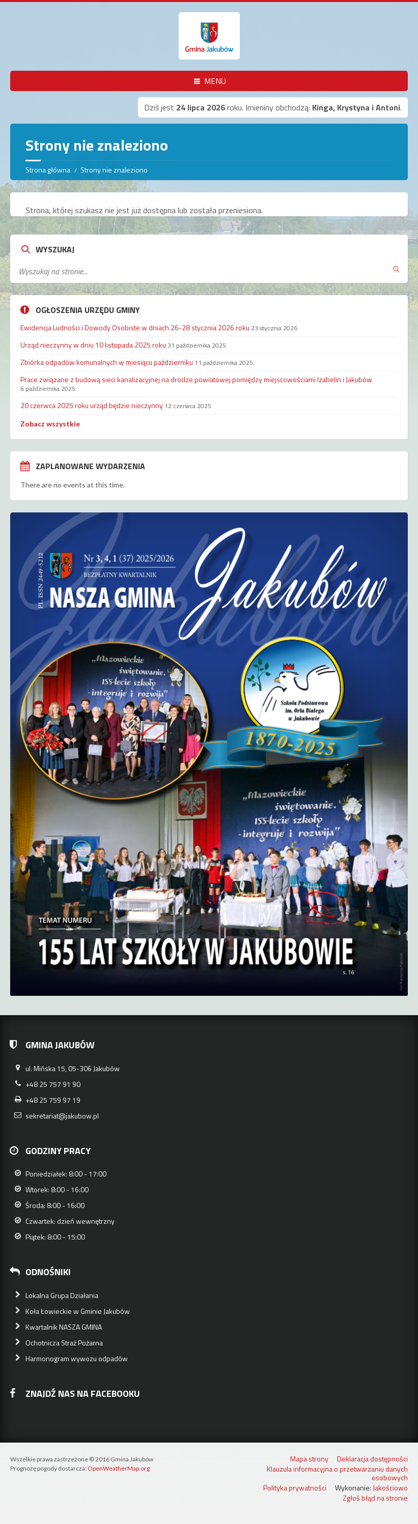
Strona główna (47, 169)
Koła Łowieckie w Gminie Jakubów (77, 1311)
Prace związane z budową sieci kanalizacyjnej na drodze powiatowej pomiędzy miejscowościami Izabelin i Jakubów (196, 379)
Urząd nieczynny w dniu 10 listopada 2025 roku (93, 344)
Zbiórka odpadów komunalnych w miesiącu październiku (106, 362)
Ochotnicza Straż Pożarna (64, 1342)
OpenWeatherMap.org (119, 1468)
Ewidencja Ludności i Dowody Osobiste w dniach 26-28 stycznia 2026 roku (134, 327)
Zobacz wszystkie (50, 423)
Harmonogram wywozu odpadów (76, 1358)
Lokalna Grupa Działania (61, 1295)
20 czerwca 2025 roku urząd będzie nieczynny (91, 405)
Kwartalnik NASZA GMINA (63, 1326)
